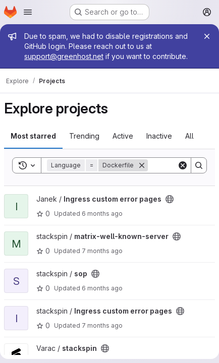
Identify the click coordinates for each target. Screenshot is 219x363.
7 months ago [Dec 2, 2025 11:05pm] (102, 251)
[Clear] (183, 165)
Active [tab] (123, 136)
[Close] (207, 36)
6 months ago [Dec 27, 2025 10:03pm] (102, 213)
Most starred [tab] (33, 136)
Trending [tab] (84, 136)
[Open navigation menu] (28, 12)
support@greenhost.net (63, 56)
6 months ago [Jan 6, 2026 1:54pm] (102, 288)
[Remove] (142, 165)
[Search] (199, 165)
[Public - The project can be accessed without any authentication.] (170, 199)
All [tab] (189, 136)
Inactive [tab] (159, 136)
